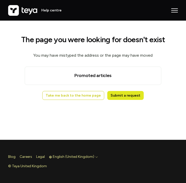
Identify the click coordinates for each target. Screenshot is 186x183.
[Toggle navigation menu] (174, 10)
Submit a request (125, 95)
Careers (26, 157)
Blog (12, 157)
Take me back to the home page (73, 95)
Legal (40, 157)
